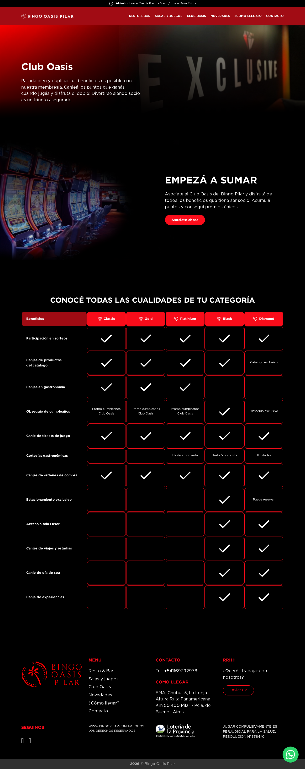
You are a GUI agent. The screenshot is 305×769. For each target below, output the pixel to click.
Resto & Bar (139, 16)
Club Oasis (196, 16)
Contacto (275, 16)
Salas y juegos (168, 16)
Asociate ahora (184, 220)
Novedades (220, 16)
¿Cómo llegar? (248, 16)
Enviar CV (238, 690)
